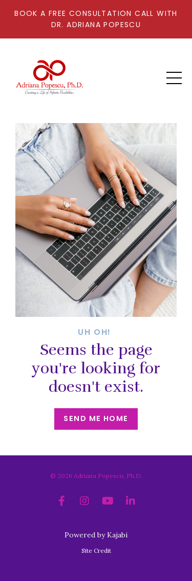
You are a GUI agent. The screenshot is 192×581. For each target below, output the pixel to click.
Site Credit (96, 550)
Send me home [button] (95, 418)
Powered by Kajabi (96, 534)
